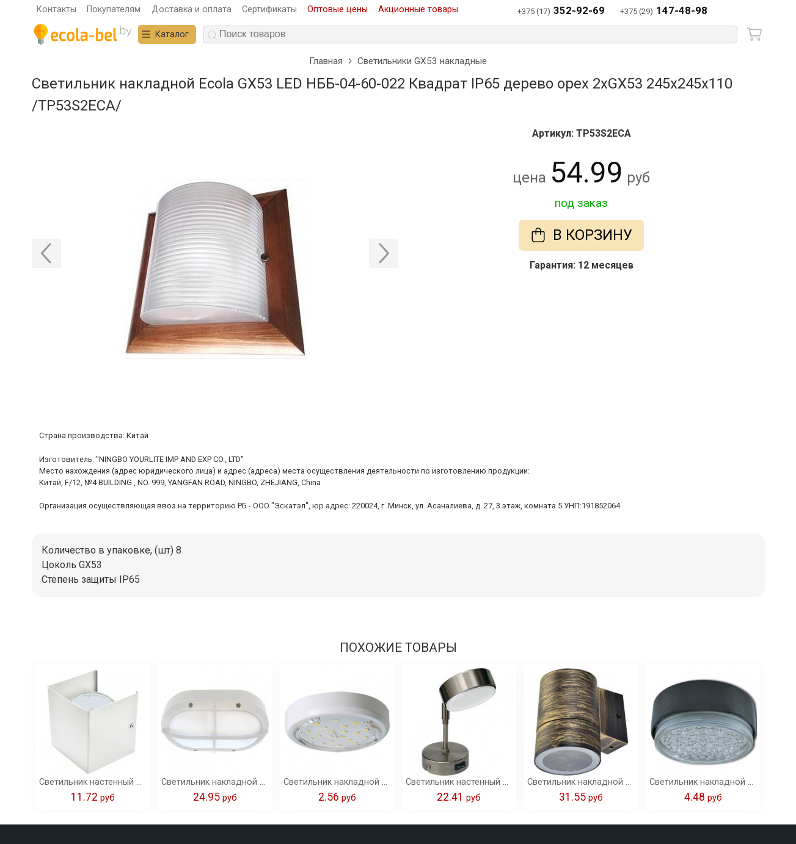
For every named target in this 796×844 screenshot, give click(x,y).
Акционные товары (418, 9)
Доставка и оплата (192, 9)
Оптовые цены (337, 9)
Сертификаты (269, 9)
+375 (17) (561, 11)
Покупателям (114, 9)
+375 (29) (663, 11)
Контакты (56, 9)
